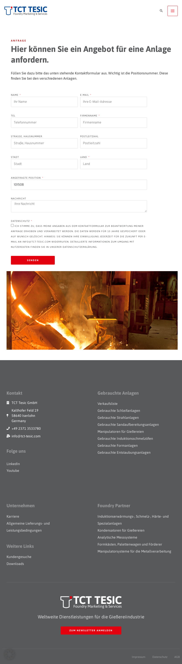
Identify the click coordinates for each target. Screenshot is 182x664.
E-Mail (85, 95)
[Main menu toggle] (173, 11)
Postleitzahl (89, 136)
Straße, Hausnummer (26, 136)
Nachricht (18, 198)
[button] (161, 11)
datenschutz (21, 221)
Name (15, 95)
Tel (13, 115)
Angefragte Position (26, 177)
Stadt (15, 157)
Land (84, 157)
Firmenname (89, 115)
